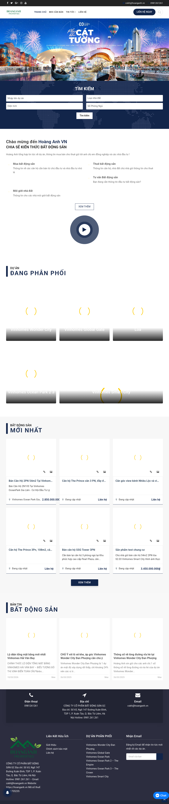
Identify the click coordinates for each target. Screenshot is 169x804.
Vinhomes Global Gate (84, 329)
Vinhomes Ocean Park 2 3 (31, 392)
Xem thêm (84, 582)
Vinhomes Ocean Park (98, 756)
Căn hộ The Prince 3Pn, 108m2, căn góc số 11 (36, 549)
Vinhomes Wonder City (31, 329)
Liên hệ (82, 12)
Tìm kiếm (84, 115)
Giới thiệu (51, 745)
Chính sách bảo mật (56, 749)
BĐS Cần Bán (56, 12)
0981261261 (156, 3)
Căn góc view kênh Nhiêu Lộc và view (138, 480)
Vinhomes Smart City (111, 392)
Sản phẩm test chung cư (130, 549)
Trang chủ (40, 12)
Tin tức (71, 12)
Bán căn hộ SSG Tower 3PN (78, 549)
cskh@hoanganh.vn (135, 3)
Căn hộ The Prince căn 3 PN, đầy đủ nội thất (88, 480)
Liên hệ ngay (144, 12)
